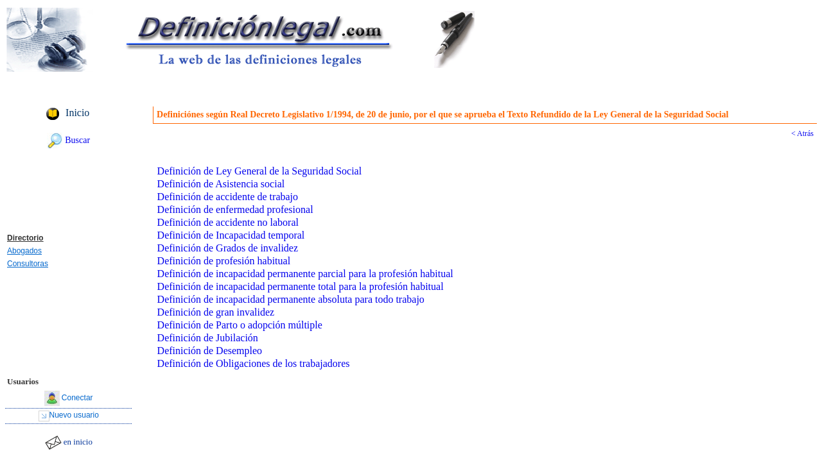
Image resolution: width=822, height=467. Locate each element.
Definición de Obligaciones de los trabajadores (253, 363)
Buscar (77, 140)
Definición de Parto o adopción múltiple (239, 324)
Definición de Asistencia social (221, 183)
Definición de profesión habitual (224, 260)
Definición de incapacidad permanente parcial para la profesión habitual (305, 273)
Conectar (77, 397)
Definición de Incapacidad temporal (231, 235)
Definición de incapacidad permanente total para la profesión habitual (300, 286)
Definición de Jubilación (207, 337)
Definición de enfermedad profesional (235, 209)
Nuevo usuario (74, 415)
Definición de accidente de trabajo (227, 196)
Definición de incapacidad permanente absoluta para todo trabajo (290, 299)
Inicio (77, 112)
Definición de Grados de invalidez (227, 247)
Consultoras (27, 263)
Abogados (24, 250)
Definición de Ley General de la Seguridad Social (259, 171)
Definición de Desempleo (210, 350)
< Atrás (802, 133)
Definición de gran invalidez (216, 312)
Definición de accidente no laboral (228, 222)
